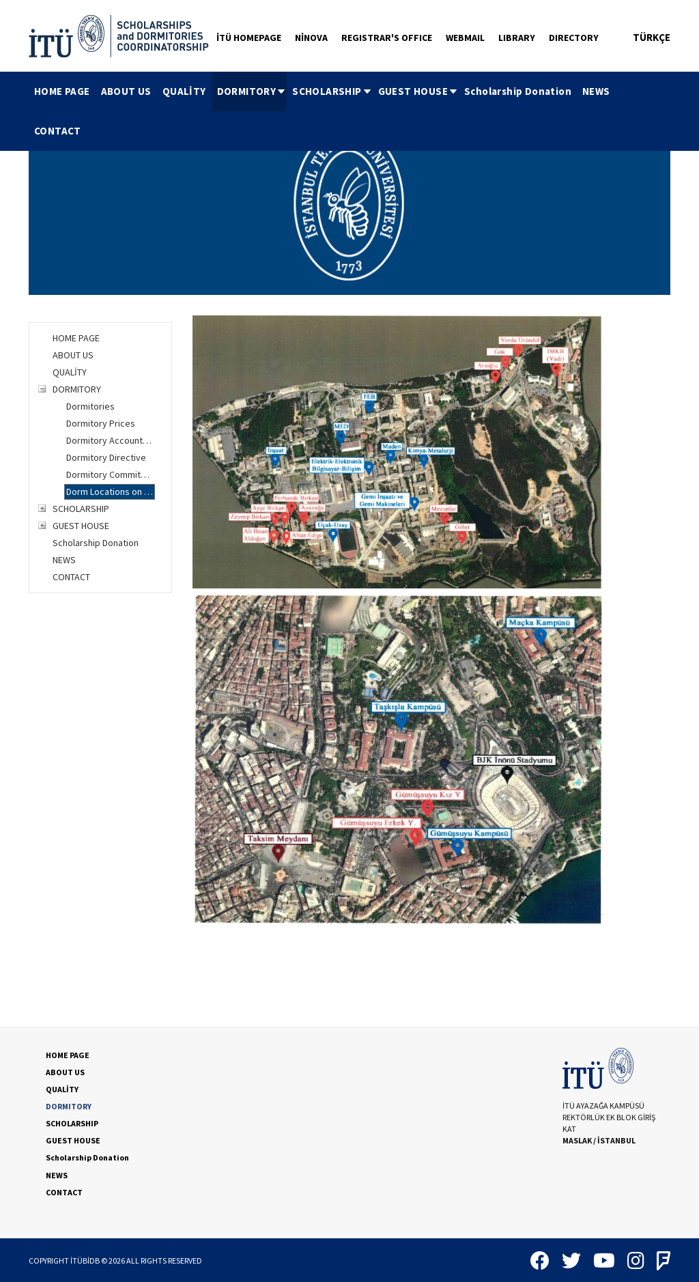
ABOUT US (126, 91)
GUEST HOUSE (418, 91)
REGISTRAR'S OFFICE (386, 37)
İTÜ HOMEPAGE (248, 37)
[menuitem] (62, 91)
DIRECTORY (574, 37)
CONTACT (57, 130)
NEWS (596, 91)
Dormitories (90, 406)
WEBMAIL (465, 37)
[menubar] (349, 111)
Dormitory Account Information (110, 440)
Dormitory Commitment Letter (110, 474)
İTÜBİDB (85, 1260)
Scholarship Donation (517, 91)
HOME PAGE (62, 91)
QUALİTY (184, 91)
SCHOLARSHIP (332, 91)
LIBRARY (516, 37)
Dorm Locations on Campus (110, 491)
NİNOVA (311, 37)
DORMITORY (252, 91)
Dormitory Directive (106, 457)
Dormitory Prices (100, 423)
